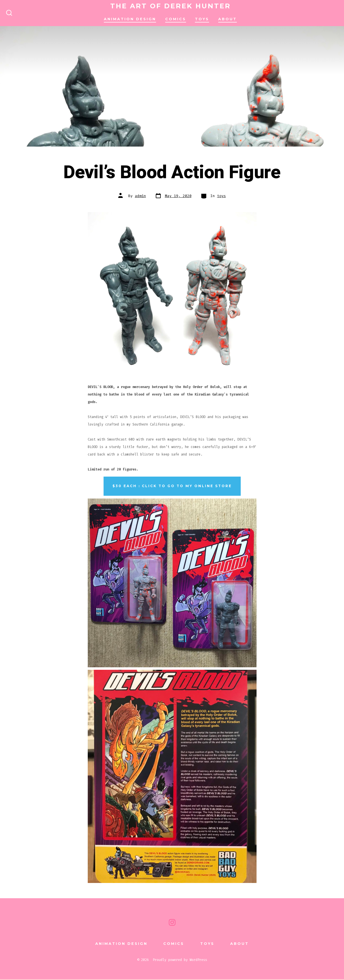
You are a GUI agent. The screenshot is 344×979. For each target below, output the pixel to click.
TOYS (202, 19)
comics (175, 19)
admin (140, 195)
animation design (130, 19)
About (227, 19)
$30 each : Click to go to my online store (172, 486)
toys (221, 195)
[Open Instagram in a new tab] (172, 922)
